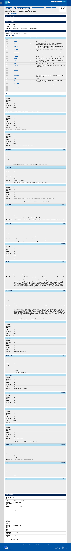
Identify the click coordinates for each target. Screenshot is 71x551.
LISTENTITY (16, 52)
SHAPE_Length (17, 87)
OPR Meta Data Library (9, 7)
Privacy (39, 544)
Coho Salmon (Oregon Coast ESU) (51, 7)
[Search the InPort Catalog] (56, 1)
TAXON (15, 63)
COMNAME (16, 49)
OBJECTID (16, 39)
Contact (24, 544)
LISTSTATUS (16, 56)
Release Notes (29, 544)
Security (42, 544)
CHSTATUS (16, 58)
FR (14, 68)
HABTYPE (16, 89)
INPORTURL (16, 83)
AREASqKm (16, 78)
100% (63, 9)
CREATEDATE (16, 75)
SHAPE (15, 41)
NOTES (15, 80)
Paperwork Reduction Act (48, 544)
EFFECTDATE (16, 72)
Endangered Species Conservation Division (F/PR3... (22, 7)
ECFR (15, 90)
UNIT (15, 60)
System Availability (34, 544)
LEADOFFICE (16, 65)
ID (14, 43)
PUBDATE (16, 70)
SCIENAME (16, 46)
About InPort (20, 544)
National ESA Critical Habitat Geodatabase (38, 7)
